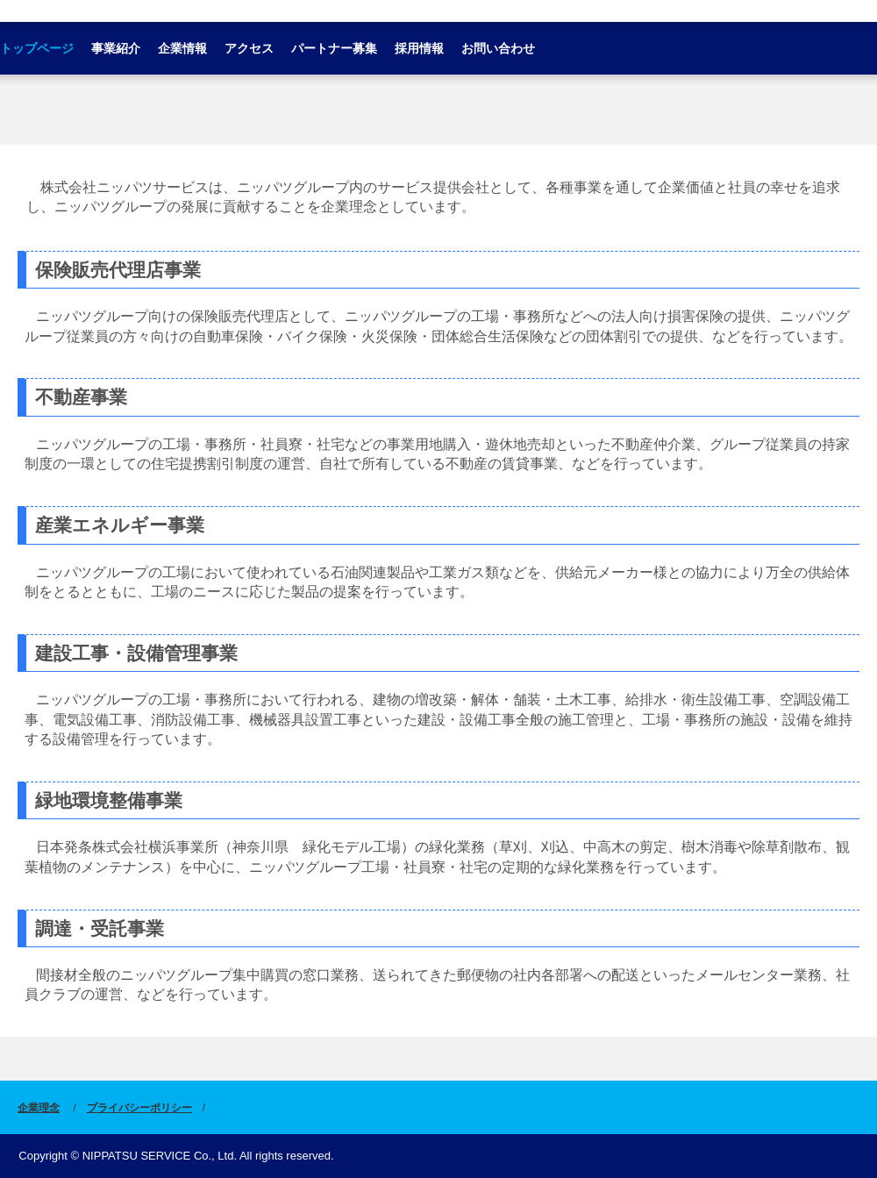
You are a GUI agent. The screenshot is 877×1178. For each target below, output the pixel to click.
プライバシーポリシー (139, 1108)
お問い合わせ (498, 48)
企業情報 (182, 48)
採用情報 (419, 48)
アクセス (249, 48)
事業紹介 (115, 48)
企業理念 (39, 1108)
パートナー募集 (334, 48)
